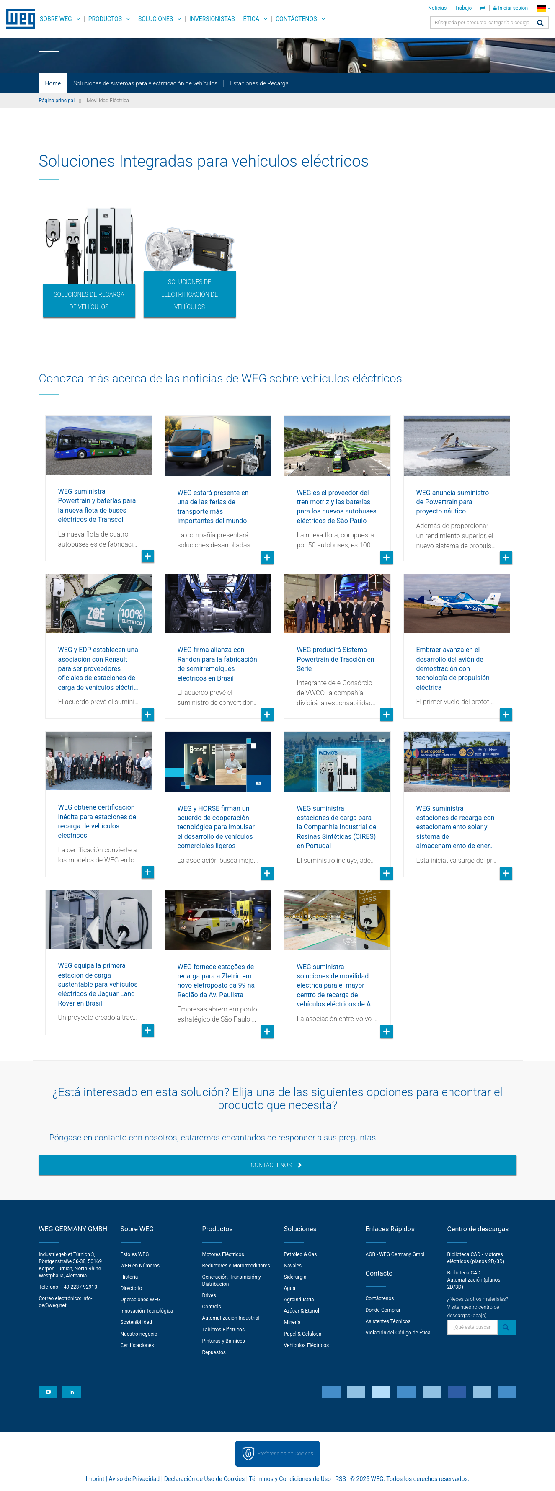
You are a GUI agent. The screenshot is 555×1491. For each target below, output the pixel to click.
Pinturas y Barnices (223, 1341)
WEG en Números (140, 1266)
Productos (105, 18)
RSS (340, 1479)
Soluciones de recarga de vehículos (89, 300)
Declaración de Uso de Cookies (204, 1479)
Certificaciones (137, 1345)
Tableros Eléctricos (223, 1330)
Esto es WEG (135, 1254)
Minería (292, 1322)
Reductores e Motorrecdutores (236, 1266)
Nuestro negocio (139, 1334)
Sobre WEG (56, 18)
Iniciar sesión (510, 8)
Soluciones (155, 18)
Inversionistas (212, 18)
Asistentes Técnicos (388, 1321)
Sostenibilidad (136, 1322)
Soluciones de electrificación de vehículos (189, 294)
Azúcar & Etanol (301, 1311)
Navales (293, 1266)
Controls (211, 1307)
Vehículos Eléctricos (306, 1345)
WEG (18, 19)
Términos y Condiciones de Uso (290, 1479)
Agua (290, 1288)
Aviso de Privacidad (134, 1479)
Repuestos (214, 1352)
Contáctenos (296, 18)
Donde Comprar (383, 1310)
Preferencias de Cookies (285, 1453)
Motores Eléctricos (223, 1254)
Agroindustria (299, 1300)
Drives (209, 1295)
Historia (129, 1277)
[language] (543, 8)
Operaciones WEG (141, 1300)
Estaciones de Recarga (259, 83)
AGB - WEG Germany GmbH (396, 1254)
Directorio (131, 1288)
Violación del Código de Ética (398, 1333)
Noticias (437, 8)
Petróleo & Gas (300, 1254)
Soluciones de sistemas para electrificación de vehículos (145, 83)
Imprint (95, 1479)
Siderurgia (295, 1277)
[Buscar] (540, 23)
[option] (89, 260)
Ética (251, 18)
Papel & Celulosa (303, 1334)
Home (53, 83)
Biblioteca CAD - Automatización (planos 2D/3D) (474, 1280)
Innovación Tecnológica (147, 1311)
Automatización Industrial (231, 1318)
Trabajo (463, 8)
